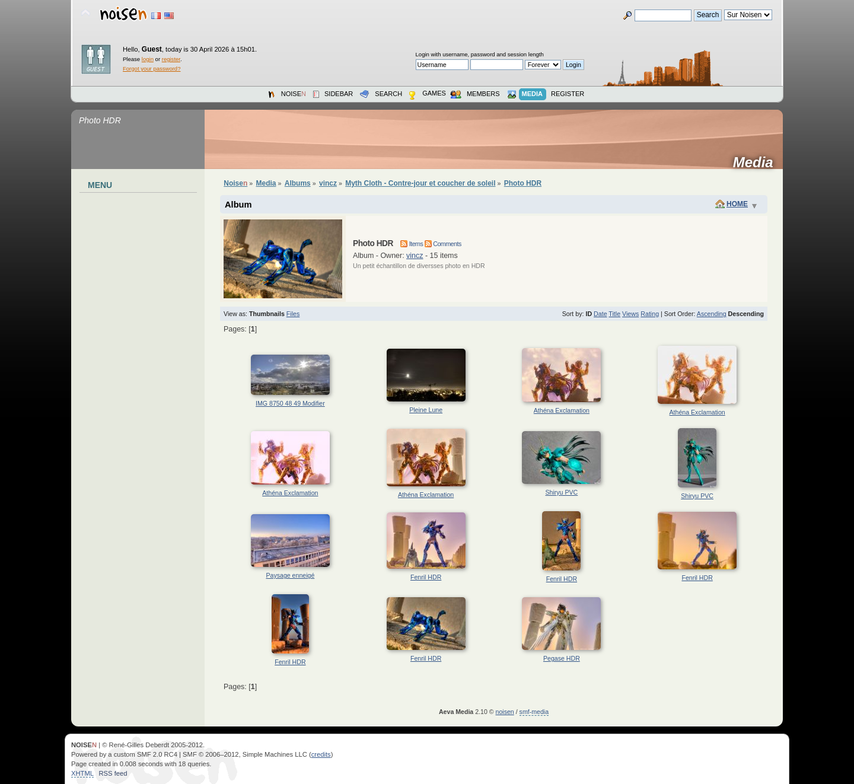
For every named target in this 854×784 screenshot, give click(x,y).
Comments (443, 243)
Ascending (711, 313)
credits (321, 754)
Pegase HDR (561, 658)
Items (411, 243)
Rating (649, 313)
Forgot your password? (151, 68)
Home (737, 204)
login (148, 59)
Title (614, 313)
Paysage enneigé (290, 575)
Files (293, 313)
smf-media (534, 711)
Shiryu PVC (561, 492)
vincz (414, 255)
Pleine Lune (425, 409)
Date (600, 313)
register (171, 59)
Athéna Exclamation (561, 410)
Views (630, 313)
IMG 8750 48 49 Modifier (290, 403)
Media (757, 162)
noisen (505, 711)
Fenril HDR (425, 577)
